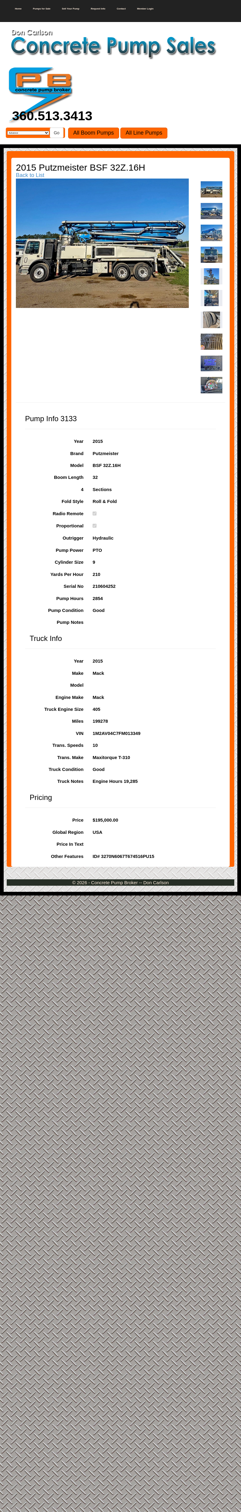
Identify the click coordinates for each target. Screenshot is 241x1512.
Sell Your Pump (70, 8)
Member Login (145, 8)
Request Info (98, 8)
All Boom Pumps (93, 133)
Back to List (30, 175)
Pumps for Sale (41, 8)
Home (18, 8)
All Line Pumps (144, 133)
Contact (121, 8)
